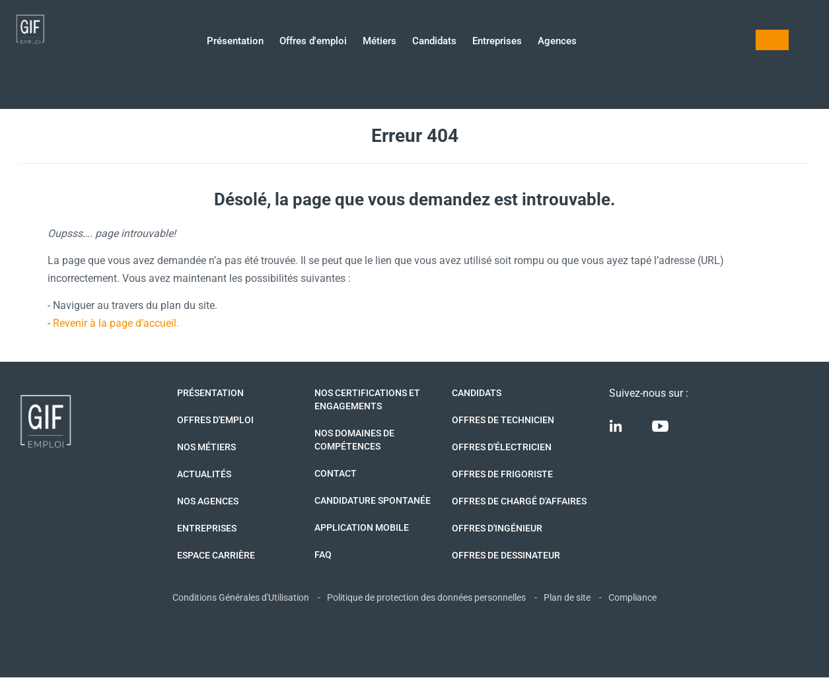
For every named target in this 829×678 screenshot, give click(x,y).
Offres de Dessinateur (506, 555)
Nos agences (207, 501)
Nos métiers (206, 447)
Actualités (204, 474)
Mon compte (772, 40)
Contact (335, 473)
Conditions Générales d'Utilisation (240, 597)
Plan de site (567, 597)
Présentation (235, 42)
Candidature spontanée (372, 500)
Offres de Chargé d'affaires (519, 501)
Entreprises (497, 42)
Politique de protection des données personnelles (426, 597)
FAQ (323, 554)
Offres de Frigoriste (502, 474)
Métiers (379, 42)
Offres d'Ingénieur (497, 528)
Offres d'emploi (313, 42)
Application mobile (361, 527)
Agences (557, 42)
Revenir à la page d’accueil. (116, 323)
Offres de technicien (503, 420)
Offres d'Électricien (502, 447)
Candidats (434, 42)
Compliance (632, 597)
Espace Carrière (216, 555)
